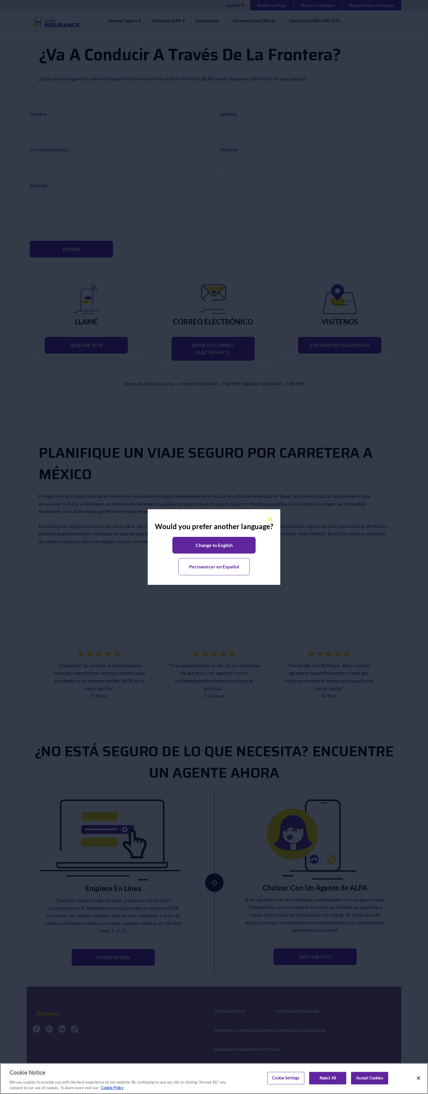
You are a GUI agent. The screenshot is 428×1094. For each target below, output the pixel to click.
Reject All (328, 1079)
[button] (214, 545)
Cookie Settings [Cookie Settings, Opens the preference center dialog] (285, 1079)
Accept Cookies (369, 1079)
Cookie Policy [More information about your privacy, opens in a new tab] (112, 1089)
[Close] (418, 1080)
